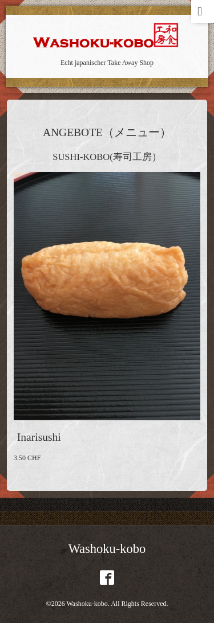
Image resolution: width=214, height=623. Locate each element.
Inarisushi (39, 437)
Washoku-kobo (107, 549)
